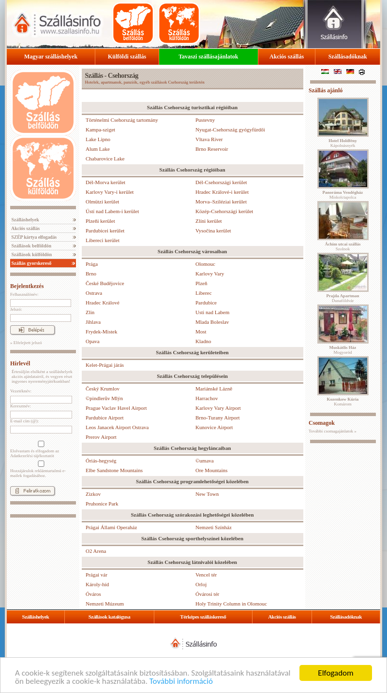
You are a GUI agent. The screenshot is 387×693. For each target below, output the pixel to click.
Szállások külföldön (31, 254)
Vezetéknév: (20, 391)
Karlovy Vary (209, 273)
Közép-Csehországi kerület (224, 211)
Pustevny (205, 120)
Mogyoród (343, 350)
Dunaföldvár (342, 298)
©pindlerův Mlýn (104, 398)
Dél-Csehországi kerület (221, 182)
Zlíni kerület (208, 221)
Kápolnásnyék (342, 143)
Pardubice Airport (105, 417)
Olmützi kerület (102, 201)
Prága (92, 264)
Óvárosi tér (207, 594)
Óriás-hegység (101, 460)
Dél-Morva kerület (105, 182)
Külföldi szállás (127, 56)
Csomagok (322, 422)
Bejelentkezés (27, 286)
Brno (91, 273)
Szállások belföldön (30, 245)
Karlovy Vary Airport (218, 408)
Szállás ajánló (325, 90)
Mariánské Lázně (213, 388)
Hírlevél (20, 363)
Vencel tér (206, 575)
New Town (207, 494)
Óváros (93, 594)
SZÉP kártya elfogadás (33, 237)
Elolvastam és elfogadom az (40, 449)
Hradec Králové (102, 302)
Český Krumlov (102, 388)
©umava (204, 460)
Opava (93, 341)
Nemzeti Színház (213, 527)
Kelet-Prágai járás (105, 365)
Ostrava (94, 293)
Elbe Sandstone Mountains (114, 470)
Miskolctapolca (343, 195)
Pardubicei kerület (105, 230)
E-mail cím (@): (24, 421)
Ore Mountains (211, 470)
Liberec (203, 293)
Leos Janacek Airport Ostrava (117, 427)
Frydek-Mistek (101, 331)
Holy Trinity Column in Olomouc (231, 603)
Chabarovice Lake (105, 158)
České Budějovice (105, 283)
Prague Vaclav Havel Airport (116, 408)
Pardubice (206, 302)
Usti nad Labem (212, 312)
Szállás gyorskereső (30, 263)
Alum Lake (98, 149)
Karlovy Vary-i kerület (110, 192)
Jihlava (93, 322)
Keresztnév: (20, 406)
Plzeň (201, 283)
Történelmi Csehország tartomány (122, 120)
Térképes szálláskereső (203, 617)
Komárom (343, 401)
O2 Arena (96, 551)
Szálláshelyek (24, 219)
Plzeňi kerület (100, 221)
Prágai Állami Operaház (111, 527)
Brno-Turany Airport (217, 417)
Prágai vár (96, 575)
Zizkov (93, 494)
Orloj (201, 584)
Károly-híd (97, 584)
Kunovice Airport (214, 427)
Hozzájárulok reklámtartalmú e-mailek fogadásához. (40, 469)
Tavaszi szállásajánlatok (208, 56)
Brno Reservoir (211, 149)
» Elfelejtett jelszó (26, 342)
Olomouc (205, 264)
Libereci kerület (102, 240)
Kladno (203, 341)
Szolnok (343, 246)
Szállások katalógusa (110, 617)
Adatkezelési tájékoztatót (32, 455)
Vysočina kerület (213, 230)
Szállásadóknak (347, 56)
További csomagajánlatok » (333, 431)
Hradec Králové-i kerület (222, 192)
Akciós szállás (286, 56)
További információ (181, 682)
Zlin (90, 312)
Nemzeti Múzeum (105, 603)
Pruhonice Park (102, 503)
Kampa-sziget (100, 129)
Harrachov (206, 398)
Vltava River (209, 139)
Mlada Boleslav (212, 322)
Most (201, 331)
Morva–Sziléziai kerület (221, 201)
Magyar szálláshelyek (50, 56)
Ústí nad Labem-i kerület (112, 211)
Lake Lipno (98, 139)
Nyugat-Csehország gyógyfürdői (230, 129)
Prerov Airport (101, 437)
